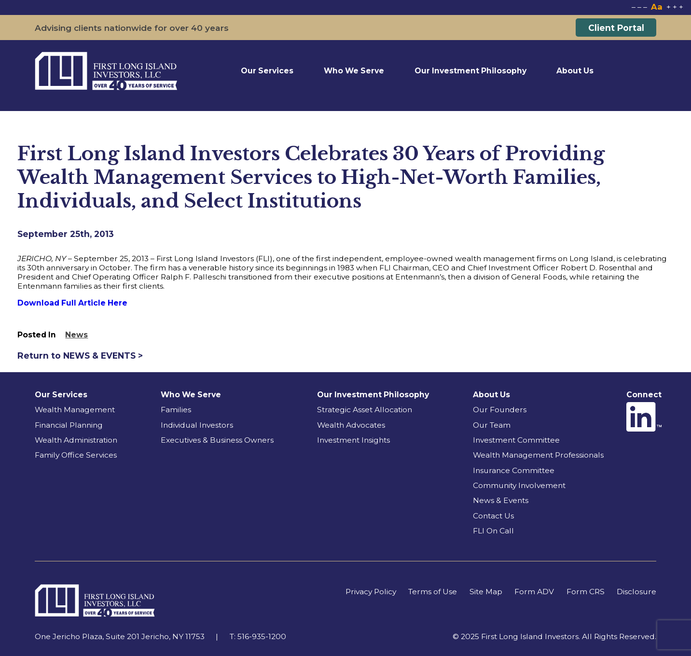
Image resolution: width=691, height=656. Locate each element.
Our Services (267, 70)
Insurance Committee (513, 470)
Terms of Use (432, 591)
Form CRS (586, 591)
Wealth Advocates (351, 425)
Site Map (486, 591)
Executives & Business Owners (217, 440)
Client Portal (616, 28)
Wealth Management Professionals (538, 455)
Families (176, 409)
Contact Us (493, 515)
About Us (575, 70)
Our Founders (499, 409)
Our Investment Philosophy (470, 70)
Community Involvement (519, 485)
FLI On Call (493, 530)
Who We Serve (354, 70)
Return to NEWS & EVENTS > (80, 355)
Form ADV (534, 591)
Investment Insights (353, 440)
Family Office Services (76, 455)
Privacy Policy (371, 591)
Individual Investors (197, 425)
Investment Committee (516, 440)
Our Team (492, 425)
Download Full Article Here (72, 302)
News (76, 334)
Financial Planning (69, 425)
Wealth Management (75, 409)
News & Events (500, 500)
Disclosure (636, 591)
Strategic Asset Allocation (364, 409)
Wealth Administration (76, 440)
